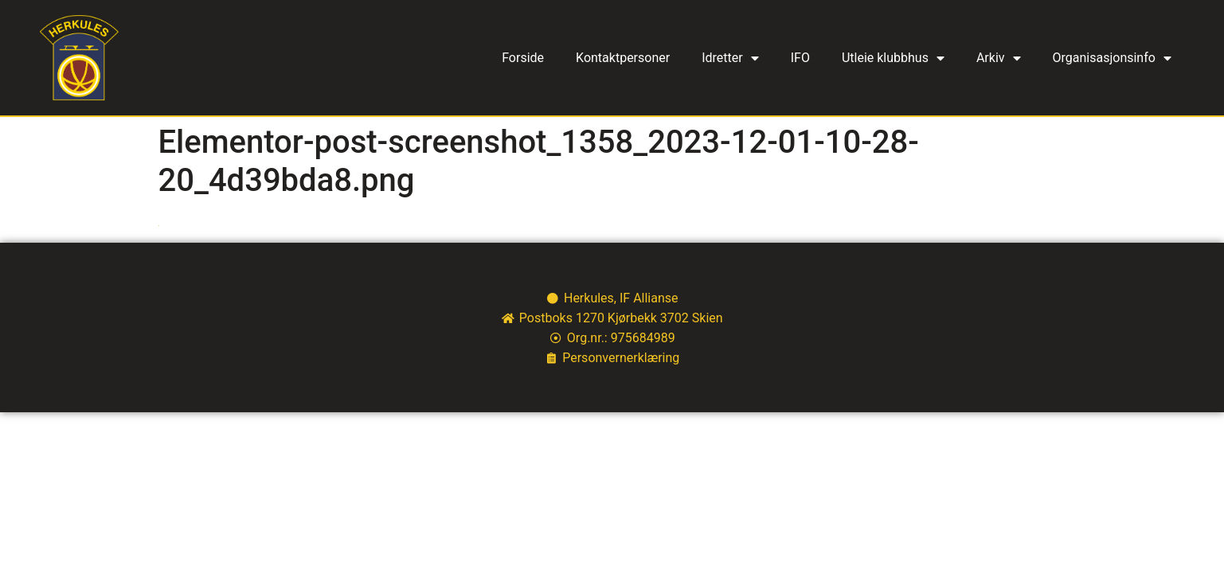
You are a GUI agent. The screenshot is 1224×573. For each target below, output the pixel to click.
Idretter (730, 58)
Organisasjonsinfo (1112, 58)
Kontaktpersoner (623, 57)
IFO (800, 57)
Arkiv (998, 58)
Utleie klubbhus (893, 58)
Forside (523, 57)
